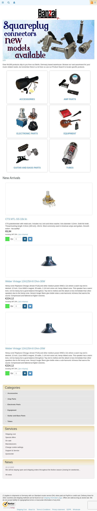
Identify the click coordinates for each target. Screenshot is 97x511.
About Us (31, 509)
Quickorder (9, 454)
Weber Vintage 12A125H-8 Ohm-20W (25, 348)
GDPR (68, 509)
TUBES (69, 168)
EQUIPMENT (70, 133)
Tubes (10, 421)
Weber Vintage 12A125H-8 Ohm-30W (25, 281)
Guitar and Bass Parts (16, 416)
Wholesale (76, 509)
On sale (8, 441)
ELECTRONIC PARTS (27, 133)
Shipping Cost (22, 509)
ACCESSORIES (27, 99)
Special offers (10, 437)
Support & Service (12, 451)
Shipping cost (10, 434)
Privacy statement (58, 509)
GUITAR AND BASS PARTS (27, 168)
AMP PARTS (70, 99)
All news (8, 475)
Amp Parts (12, 399)
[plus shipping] (23, 234)
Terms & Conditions (43, 509)
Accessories (13, 393)
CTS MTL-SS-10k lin (16, 219)
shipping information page (53, 498)
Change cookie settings (14, 447)
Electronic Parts (14, 404)
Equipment (12, 410)
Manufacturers (10, 444)
